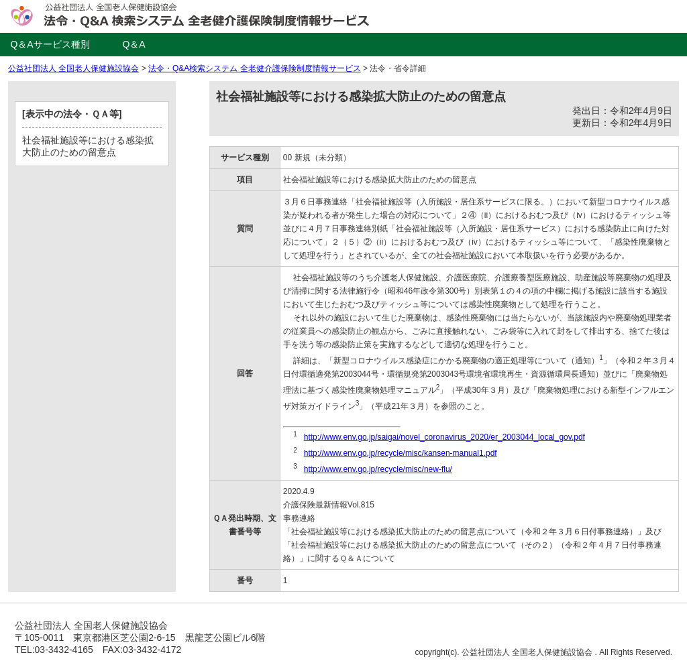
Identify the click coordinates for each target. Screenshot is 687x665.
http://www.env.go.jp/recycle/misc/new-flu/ (378, 469)
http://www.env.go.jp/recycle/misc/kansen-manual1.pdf (400, 453)
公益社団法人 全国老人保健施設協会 (73, 68)
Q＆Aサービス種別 (49, 44)
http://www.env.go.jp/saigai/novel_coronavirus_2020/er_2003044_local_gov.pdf (444, 437)
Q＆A (133, 44)
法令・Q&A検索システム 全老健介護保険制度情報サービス (254, 68)
